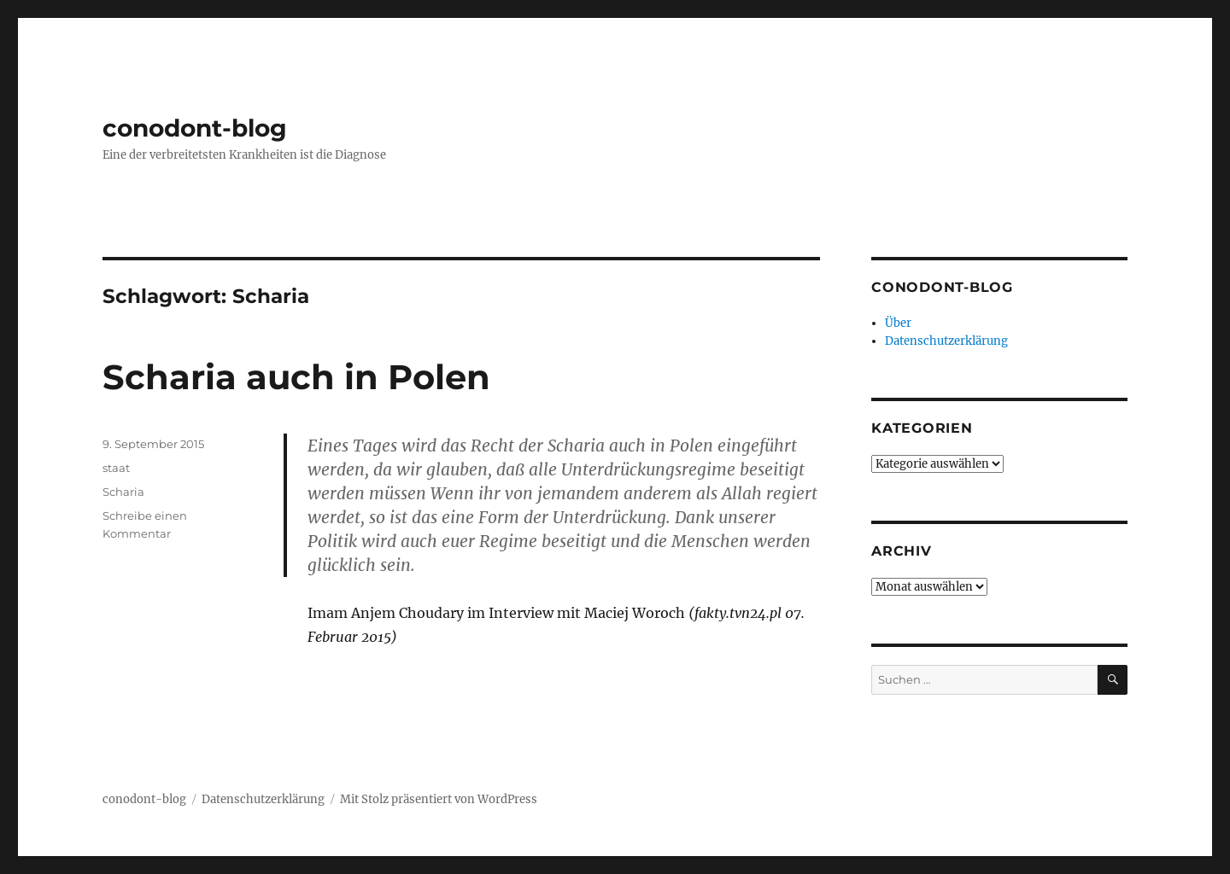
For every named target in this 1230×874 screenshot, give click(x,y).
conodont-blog (194, 128)
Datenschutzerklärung (946, 341)
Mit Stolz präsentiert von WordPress (438, 799)
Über (898, 323)
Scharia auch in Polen (296, 377)
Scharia (123, 491)
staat (116, 468)
